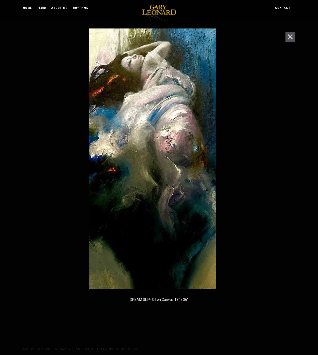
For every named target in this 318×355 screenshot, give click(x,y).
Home (27, 8)
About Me (59, 8)
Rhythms (80, 8)
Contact (283, 8)
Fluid (41, 8)
